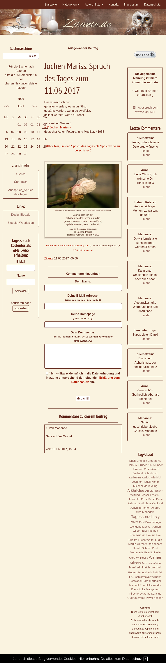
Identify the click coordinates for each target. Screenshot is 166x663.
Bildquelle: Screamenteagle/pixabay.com (67, 245)
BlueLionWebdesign (21, 222)
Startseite (50, 4)
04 (38, 124)
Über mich (20, 181)
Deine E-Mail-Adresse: (83, 297)
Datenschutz (152, 4)
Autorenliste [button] (94, 4)
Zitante (48, 258)
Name (21, 275)
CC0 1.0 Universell (83, 250)
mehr (146, 155)
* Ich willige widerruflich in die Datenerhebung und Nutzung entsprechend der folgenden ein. (83, 377)
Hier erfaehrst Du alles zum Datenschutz (110, 659)
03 (32, 124)
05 (45, 124)
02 (25, 124)
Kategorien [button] (70, 4)
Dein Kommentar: (83, 336)
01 (19, 124)
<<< (6, 106)
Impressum (131, 4)
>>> (34, 106)
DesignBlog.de (20, 214)
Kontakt (114, 4)
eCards (21, 174)
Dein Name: (83, 281)
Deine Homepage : (83, 316)
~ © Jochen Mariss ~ (57, 127)
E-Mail (20, 261)
